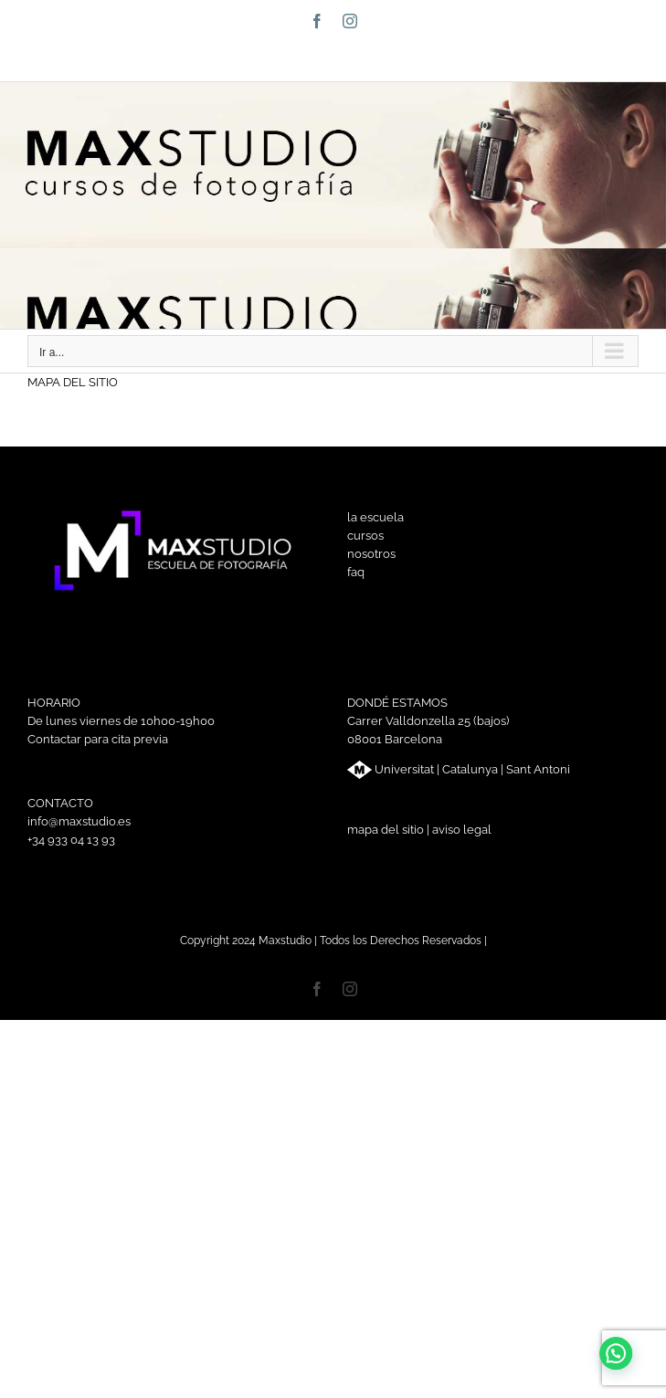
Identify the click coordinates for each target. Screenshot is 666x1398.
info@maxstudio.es (380, 59)
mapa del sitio (385, 829)
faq (356, 572)
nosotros (371, 554)
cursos (365, 535)
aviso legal (462, 829)
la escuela (375, 517)
